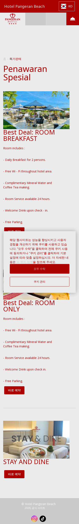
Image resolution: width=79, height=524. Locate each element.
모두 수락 (40, 268)
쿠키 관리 (40, 281)
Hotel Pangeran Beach (24, 6)
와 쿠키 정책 (24, 262)
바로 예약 (14, 390)
